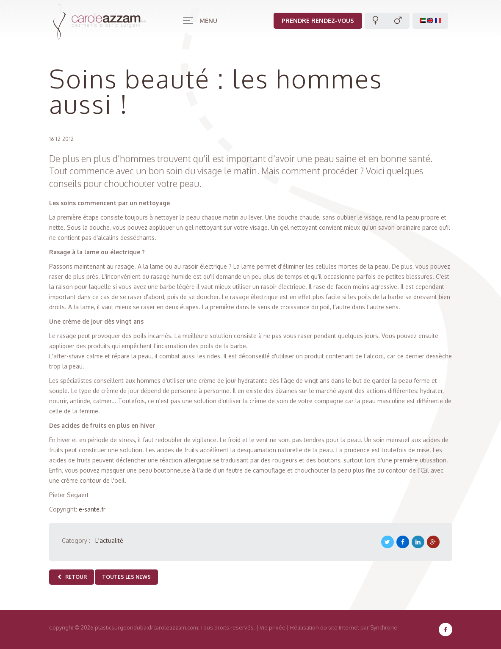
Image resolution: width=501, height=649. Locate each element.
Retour (71, 577)
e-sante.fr (92, 509)
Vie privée (272, 627)
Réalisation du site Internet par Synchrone (343, 627)
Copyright (61, 627)
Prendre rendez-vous (318, 20)
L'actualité (109, 540)
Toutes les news (126, 577)
